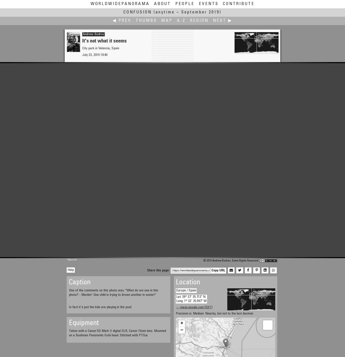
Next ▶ (222, 21)
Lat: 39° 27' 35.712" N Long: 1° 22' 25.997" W (191, 299)
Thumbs (146, 21)
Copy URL (218, 270)
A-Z (181, 21)
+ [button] (181, 323)
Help (71, 270)
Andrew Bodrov (93, 34)
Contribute (239, 4)
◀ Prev (122, 21)
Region (199, 21)
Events (208, 4)
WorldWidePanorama (120, 4)
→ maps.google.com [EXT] (194, 307)
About (162, 4)
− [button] (181, 330)
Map (166, 21)
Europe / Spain (186, 290)
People (185, 4)
